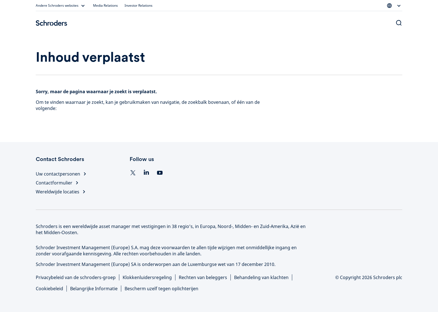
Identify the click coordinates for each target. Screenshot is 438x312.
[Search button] (399, 23)
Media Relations (105, 5)
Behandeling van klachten (261, 277)
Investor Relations (139, 5)
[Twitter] (133, 172)
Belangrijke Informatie (94, 288)
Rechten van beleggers (203, 277)
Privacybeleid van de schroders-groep (76, 277)
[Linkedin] (146, 172)
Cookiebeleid (49, 288)
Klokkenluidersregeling (147, 277)
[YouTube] (159, 172)
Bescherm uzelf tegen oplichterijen (161, 288)
